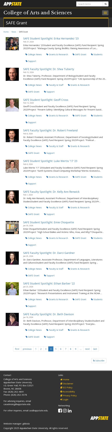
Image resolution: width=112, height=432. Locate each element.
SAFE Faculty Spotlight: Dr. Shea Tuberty (48, 69)
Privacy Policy (68, 395)
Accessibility (67, 391)
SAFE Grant (79, 54)
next (87, 348)
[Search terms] (89, 3)
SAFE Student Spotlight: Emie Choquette (48, 222)
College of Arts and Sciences (38, 13)
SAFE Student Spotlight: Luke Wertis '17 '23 (50, 161)
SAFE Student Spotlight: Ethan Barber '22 (49, 283)
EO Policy (66, 387)
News (14, 32)
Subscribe (98, 360)
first (17, 348)
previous (27, 348)
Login (64, 399)
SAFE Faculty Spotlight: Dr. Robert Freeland (50, 130)
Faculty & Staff (54, 84)
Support (31, 61)
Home (6, 32)
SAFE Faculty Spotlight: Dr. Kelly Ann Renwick (51, 191)
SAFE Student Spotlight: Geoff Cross (45, 100)
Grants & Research (57, 54)
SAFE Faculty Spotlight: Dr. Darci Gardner (49, 253)
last (95, 348)
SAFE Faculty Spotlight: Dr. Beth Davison (48, 314)
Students (97, 54)
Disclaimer (66, 383)
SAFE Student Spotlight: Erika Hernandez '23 (51, 38)
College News (33, 54)
